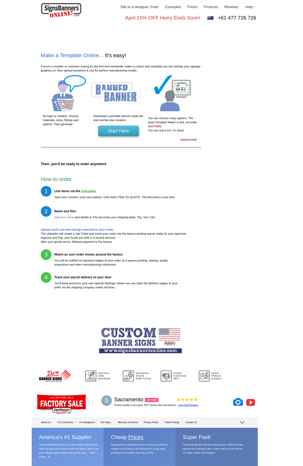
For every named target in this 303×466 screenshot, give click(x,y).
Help (250, 7)
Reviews (231, 7)
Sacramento (136, 399)
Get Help (106, 422)
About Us (47, 422)
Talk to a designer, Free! (139, 7)
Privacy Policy (151, 422)
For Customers (66, 422)
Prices (192, 7)
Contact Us (191, 422)
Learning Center (188, 139)
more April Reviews (188, 405)
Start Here (118, 130)
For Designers (88, 422)
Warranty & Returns (128, 422)
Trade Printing (172, 422)
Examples (173, 7)
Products (211, 7)
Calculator (88, 191)
